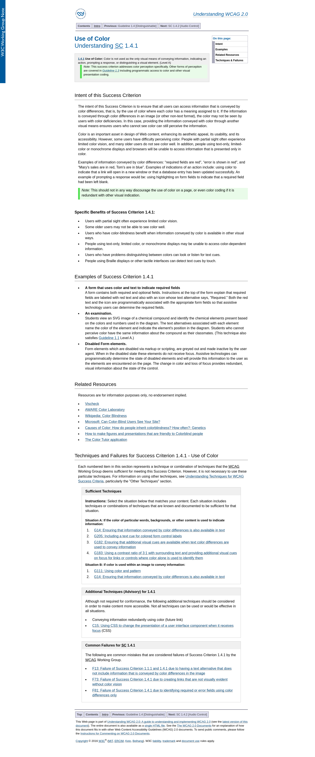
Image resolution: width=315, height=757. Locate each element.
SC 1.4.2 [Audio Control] (179, 26)
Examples (221, 49)
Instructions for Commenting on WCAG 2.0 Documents (115, 733)
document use (191, 741)
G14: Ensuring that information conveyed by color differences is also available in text (159, 530)
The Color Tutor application (106, 440)
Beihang (138, 741)
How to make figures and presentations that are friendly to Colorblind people (144, 434)
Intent (219, 44)
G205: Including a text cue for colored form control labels (138, 536)
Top (79, 714)
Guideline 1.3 (110, 70)
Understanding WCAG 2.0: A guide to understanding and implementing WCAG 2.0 (159, 721)
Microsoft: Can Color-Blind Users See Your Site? (122, 422)
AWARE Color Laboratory (105, 410)
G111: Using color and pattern (117, 571)
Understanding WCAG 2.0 (220, 14)
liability (157, 741)
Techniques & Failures (229, 60)
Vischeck (92, 404)
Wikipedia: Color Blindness (106, 416)
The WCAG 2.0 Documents (194, 725)
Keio (128, 741)
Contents (84, 26)
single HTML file (155, 725)
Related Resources (227, 54)
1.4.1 (81, 58)
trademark (169, 741)
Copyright (82, 741)
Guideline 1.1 (109, 338)
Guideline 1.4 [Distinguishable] (130, 26)
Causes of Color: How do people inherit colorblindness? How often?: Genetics (145, 428)
